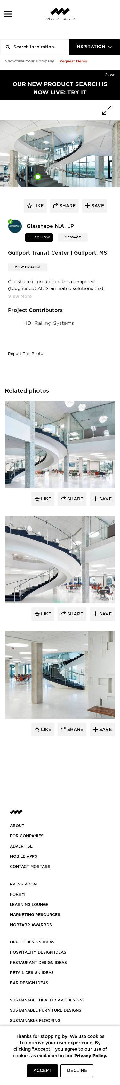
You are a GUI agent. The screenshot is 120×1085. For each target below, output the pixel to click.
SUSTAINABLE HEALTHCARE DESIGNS (47, 1000)
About (17, 826)
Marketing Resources (35, 915)
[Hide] (110, 73)
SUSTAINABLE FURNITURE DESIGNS (45, 1010)
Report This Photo (25, 354)
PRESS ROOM (23, 884)
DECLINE (77, 1070)
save (97, 206)
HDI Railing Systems (48, 323)
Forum (17, 894)
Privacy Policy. (90, 1055)
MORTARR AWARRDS (31, 925)
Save (105, 499)
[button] (8, 14)
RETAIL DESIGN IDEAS (32, 973)
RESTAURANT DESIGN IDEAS (38, 963)
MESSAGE (73, 237)
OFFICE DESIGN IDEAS (32, 942)
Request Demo (73, 61)
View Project (28, 267)
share (67, 206)
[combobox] (94, 47)
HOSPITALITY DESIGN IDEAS (38, 952)
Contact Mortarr (30, 867)
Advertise (21, 846)
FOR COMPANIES (27, 836)
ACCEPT (42, 1070)
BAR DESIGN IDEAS (29, 983)
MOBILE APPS (23, 856)
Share (74, 499)
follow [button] (42, 237)
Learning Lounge (29, 905)
